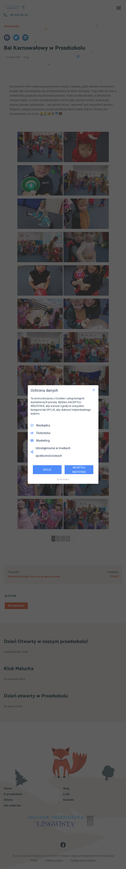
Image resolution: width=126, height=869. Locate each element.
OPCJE (47, 469)
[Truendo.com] (63, 479)
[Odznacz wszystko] (93, 390)
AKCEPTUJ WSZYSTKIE (79, 469)
